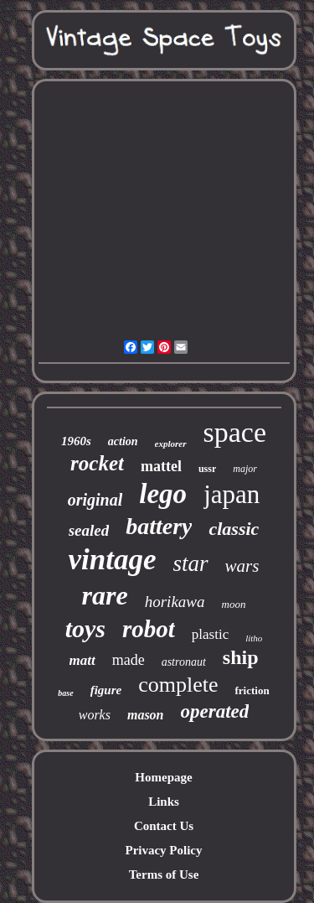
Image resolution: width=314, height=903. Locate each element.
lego (163, 494)
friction (251, 690)
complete (178, 684)
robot (148, 628)
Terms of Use (164, 874)
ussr (207, 469)
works (95, 715)
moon (234, 604)
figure (106, 690)
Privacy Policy (163, 850)
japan (231, 494)
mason (145, 715)
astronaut (184, 662)
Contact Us (163, 826)
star (190, 563)
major (245, 469)
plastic (210, 634)
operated (215, 711)
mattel (161, 466)
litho (253, 638)
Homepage (163, 777)
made (128, 659)
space (235, 432)
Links (163, 801)
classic (233, 528)
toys (85, 628)
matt (82, 660)
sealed (89, 530)
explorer (171, 444)
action (123, 441)
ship (241, 657)
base (65, 693)
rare (105, 595)
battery (159, 526)
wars (242, 566)
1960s (76, 441)
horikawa (175, 601)
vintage (113, 559)
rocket (97, 463)
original (95, 499)
